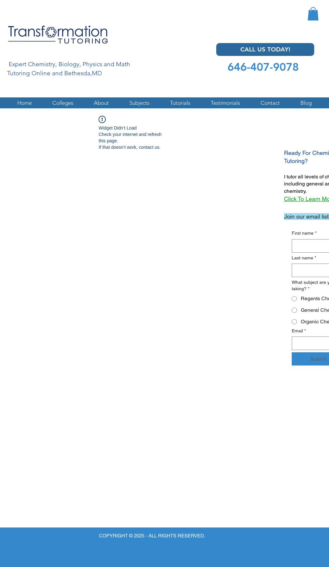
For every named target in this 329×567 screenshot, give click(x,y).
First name (304, 233)
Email (299, 331)
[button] (313, 14)
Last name (304, 258)
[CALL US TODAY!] (265, 49)
